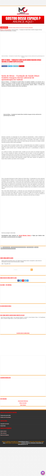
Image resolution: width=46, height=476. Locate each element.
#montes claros (6, 247)
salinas (36, 247)
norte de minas (30, 247)
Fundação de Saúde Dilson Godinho (18, 247)
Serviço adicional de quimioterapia (8, 248)
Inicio (2, 29)
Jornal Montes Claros (6, 63)
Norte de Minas (7, 29)
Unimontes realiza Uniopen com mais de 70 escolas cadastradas (21, 27)
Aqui (4, 442)
